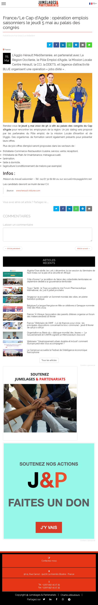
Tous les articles (49, 360)
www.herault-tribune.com (28, 190)
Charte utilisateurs (70, 595)
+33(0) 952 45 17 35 (51, 584)
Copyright (20, 594)
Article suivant (83, 249)
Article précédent (12, 249)
